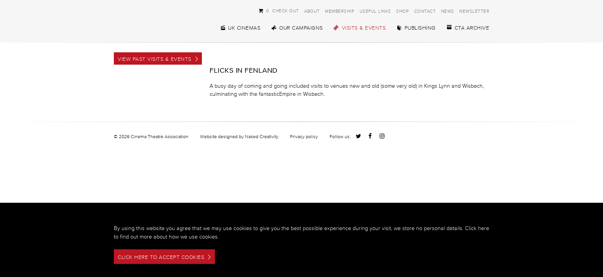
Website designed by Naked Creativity (239, 136)
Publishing (416, 28)
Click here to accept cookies (161, 257)
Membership (339, 10)
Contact (425, 10)
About (312, 10)
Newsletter (474, 10)
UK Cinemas (240, 28)
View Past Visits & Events (155, 59)
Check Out (279, 10)
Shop (402, 10)
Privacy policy (304, 136)
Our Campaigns (297, 28)
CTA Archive (468, 28)
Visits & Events (359, 28)
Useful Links (375, 10)
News (447, 10)
